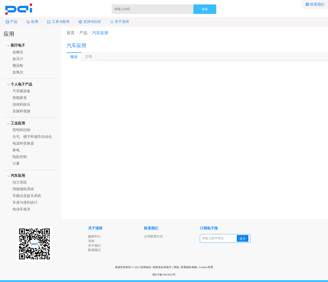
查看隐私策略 (189, 267)
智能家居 (20, 98)
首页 (71, 33)
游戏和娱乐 (21, 104)
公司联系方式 (153, 236)
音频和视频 (21, 111)
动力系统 (20, 182)
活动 (91, 241)
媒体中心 (94, 236)
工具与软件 (58, 22)
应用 (32, 22)
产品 (11, 22)
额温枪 (18, 65)
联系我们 (314, 4)
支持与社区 (89, 22)
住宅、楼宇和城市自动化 (32, 137)
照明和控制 (21, 130)
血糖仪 (18, 52)
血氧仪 (18, 72)
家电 (16, 150)
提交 (242, 238)
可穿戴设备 (21, 91)
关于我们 (94, 245)
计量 (16, 163)
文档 (88, 56)
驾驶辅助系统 (23, 189)
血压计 (18, 59)
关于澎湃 (119, 22)
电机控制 (20, 157)
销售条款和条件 (162, 267)
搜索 (205, 9)
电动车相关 (21, 209)
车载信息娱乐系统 (27, 196)
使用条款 (145, 267)
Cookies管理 (206, 267)
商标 (176, 267)
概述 (74, 57)
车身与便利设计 (25, 202)
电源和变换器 (23, 143)
